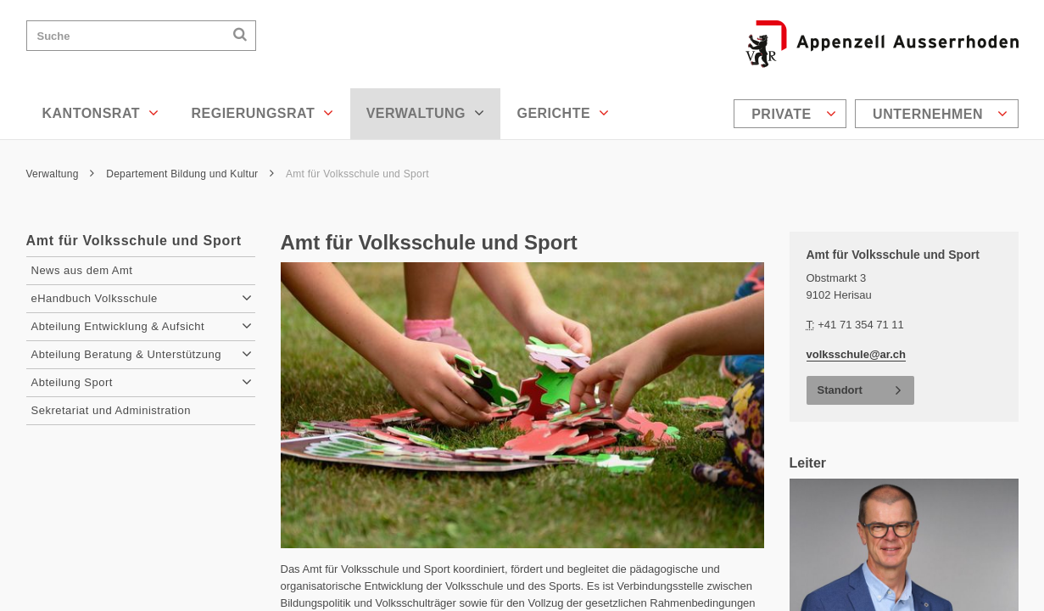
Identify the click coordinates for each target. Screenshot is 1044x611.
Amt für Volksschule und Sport (357, 174)
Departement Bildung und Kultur (190, 174)
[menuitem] (792, 113)
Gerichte (562, 113)
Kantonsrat (100, 113)
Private (793, 113)
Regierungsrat (262, 113)
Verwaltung (425, 113)
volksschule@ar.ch (856, 354)
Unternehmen (940, 113)
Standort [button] (840, 390)
